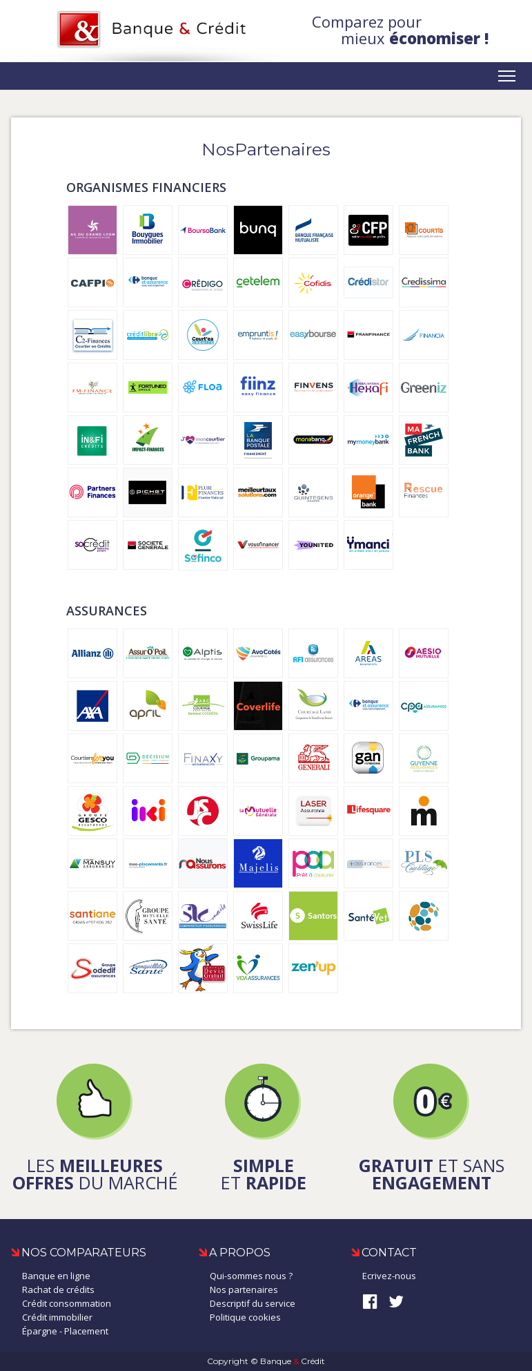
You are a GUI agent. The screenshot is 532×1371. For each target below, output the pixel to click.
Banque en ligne (56, 1275)
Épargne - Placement (65, 1331)
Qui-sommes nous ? (251, 1275)
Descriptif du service (252, 1303)
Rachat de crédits (58, 1289)
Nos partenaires (244, 1289)
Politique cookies (245, 1317)
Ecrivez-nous (389, 1275)
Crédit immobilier (57, 1317)
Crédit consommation (66, 1303)
